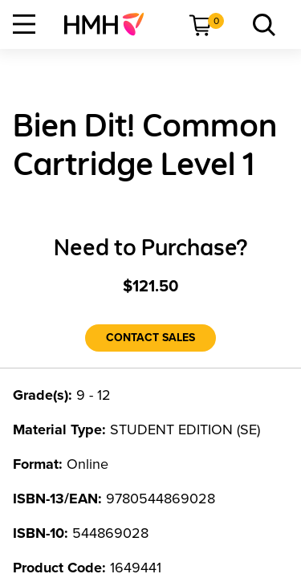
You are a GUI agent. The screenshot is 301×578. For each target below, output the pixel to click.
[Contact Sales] (150, 338)
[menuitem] (110, 24)
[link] (110, 24)
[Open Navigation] (24, 24)
